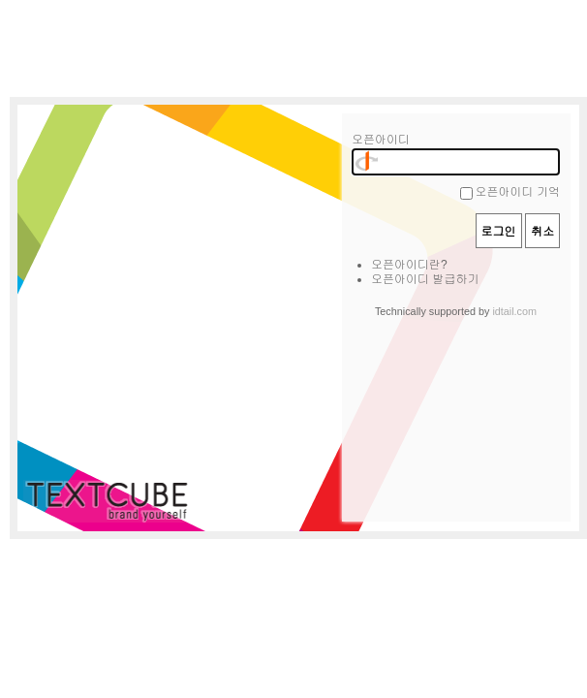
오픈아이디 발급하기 (425, 279)
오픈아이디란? (409, 264)
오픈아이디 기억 (518, 192)
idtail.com (514, 311)
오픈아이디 (381, 139)
